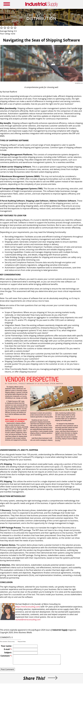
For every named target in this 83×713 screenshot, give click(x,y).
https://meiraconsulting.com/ (28, 606)
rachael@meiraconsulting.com (27, 619)
